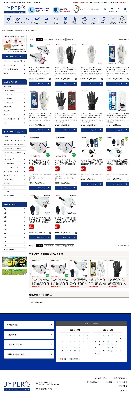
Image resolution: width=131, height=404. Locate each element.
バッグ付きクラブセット (11, 119)
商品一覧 (9, 30)
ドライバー (7, 86)
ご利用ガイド (12, 334)
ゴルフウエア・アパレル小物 (13, 140)
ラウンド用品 (17, 30)
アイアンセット (9, 103)
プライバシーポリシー (102, 378)
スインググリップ (9, 175)
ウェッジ (6, 111)
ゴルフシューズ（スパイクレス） (13, 153)
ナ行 (5, 225)
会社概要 (109, 382)
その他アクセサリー (10, 196)
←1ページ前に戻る (36, 302)
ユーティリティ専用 (10, 65)
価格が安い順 (49, 39)
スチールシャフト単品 (11, 171)
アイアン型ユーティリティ (12, 99)
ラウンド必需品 (9, 163)
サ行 (5, 217)
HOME (3, 30)
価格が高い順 (60, 39)
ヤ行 (5, 237)
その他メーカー (9, 249)
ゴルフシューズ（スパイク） (13, 148)
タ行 (5, 221)
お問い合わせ (122, 386)
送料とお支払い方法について (19, 354)
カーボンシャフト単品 (11, 167)
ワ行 (5, 245)
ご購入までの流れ (14, 344)
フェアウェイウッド (10, 91)
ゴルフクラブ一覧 (10, 82)
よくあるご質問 (122, 382)
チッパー (6, 115)
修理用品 (6, 183)
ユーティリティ (9, 95)
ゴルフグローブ (26, 30)
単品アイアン (8, 107)
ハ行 (5, 229)
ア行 (5, 209)
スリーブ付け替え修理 (11, 69)
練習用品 (6, 187)
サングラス (7, 191)
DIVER (6, 73)
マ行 (5, 233)
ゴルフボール (8, 136)
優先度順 (70, 39)
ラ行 (5, 241)
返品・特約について (120, 378)
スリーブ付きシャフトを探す (14, 57)
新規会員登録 (12, 324)
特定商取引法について (94, 382)
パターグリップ (9, 179)
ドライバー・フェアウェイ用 (13, 61)
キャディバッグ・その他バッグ (14, 144)
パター (6, 123)
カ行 (5, 213)
